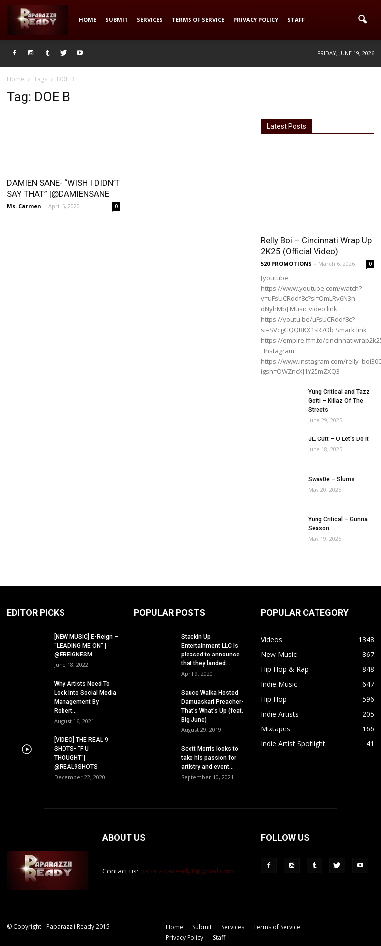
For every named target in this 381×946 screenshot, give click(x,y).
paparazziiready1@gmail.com (187, 870)
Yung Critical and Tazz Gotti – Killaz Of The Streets (339, 400)
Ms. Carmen (24, 206)
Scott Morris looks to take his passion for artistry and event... (209, 757)
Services (150, 19)
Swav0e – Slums (331, 479)
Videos (271, 639)
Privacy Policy (255, 19)
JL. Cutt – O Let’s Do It (338, 439)
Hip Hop (274, 699)
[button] (362, 20)
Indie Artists (280, 714)
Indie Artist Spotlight (293, 743)
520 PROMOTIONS (286, 263)
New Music (279, 654)
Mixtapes (275, 728)
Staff (296, 19)
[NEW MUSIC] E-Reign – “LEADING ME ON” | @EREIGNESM (86, 645)
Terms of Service (198, 19)
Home (87, 19)
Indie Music (279, 684)
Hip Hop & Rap (285, 669)
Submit (116, 19)
